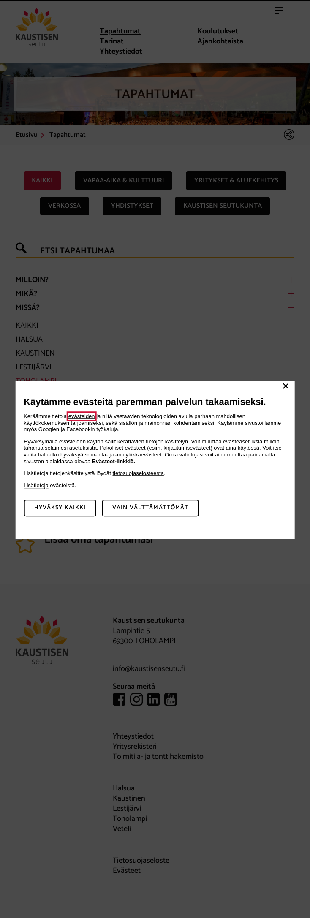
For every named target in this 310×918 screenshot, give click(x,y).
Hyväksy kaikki (60, 508)
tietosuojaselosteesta (138, 473)
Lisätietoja (36, 485)
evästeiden (81, 416)
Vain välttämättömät (150, 508)
